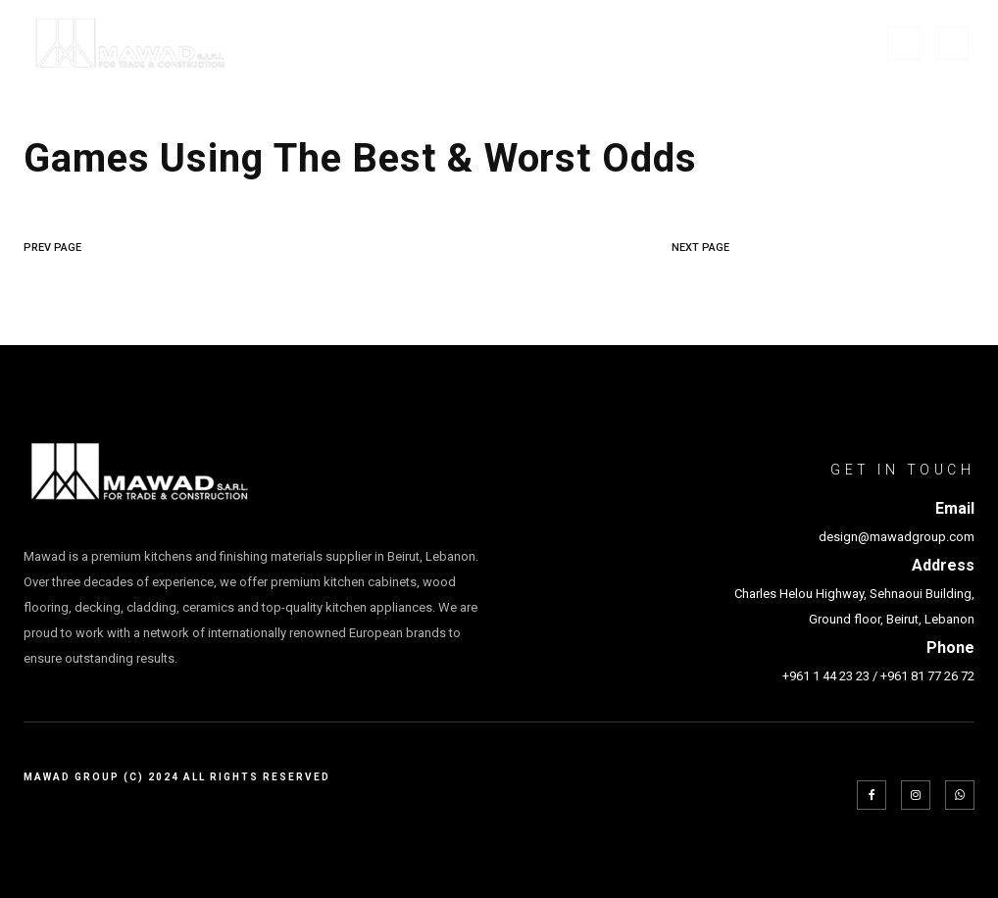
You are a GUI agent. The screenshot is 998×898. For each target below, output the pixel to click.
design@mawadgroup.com (896, 536)
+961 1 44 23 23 (826, 676)
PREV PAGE (52, 247)
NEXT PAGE (700, 247)
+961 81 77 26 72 (927, 676)
